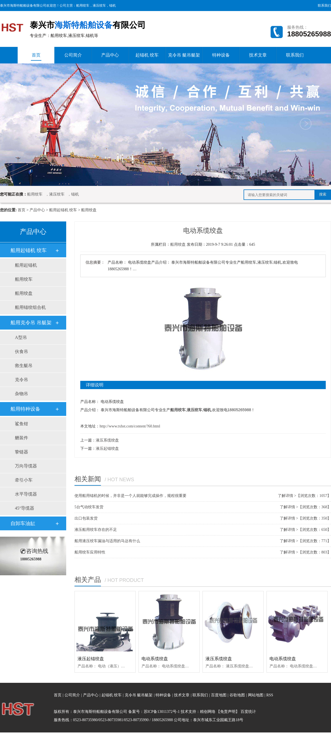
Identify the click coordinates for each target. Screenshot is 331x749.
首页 (36, 57)
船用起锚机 (26, 265)
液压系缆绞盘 (107, 440)
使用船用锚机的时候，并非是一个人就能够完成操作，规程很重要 (130, 496)
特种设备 (221, 55)
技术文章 (258, 55)
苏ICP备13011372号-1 (162, 712)
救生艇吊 (24, 365)
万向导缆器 (26, 466)
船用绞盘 (89, 210)
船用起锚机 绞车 (63, 210)
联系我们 (324, 5)
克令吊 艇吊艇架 (184, 55)
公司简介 (73, 55)
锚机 (112, 5)
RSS (269, 695)
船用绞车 (82, 5)
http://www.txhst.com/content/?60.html (130, 426)
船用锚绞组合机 (30, 307)
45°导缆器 (24, 508)
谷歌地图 (237, 695)
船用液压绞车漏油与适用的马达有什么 (107, 541)
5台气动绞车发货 (88, 507)
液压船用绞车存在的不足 (95, 530)
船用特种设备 (25, 409)
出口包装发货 (86, 518)
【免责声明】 (227, 712)
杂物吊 (21, 393)
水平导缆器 (26, 494)
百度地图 (218, 695)
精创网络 (207, 712)
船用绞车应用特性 (89, 552)
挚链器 (21, 452)
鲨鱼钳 (21, 423)
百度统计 (248, 712)
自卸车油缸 (22, 523)
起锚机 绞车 (147, 55)
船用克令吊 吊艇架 (31, 322)
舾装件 (21, 437)
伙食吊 (21, 351)
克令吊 (21, 379)
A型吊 (21, 337)
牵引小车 (24, 480)
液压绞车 (99, 5)
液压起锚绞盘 (107, 448)
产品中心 (110, 55)
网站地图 (256, 695)
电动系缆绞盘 (155, 658)
